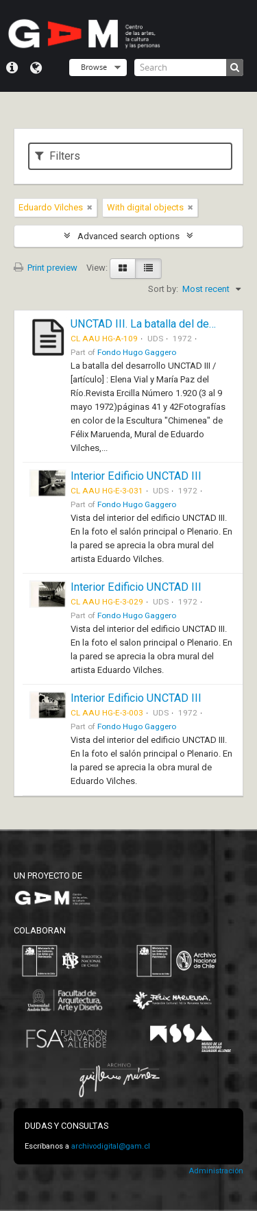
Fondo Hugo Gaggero (136, 352)
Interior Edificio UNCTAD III (136, 475)
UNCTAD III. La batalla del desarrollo (158, 323)
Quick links (12, 68)
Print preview (45, 267)
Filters (57, 155)
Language (36, 68)
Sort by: (163, 289)
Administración (215, 1170)
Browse (94, 67)
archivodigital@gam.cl (110, 1146)
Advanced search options (128, 236)
